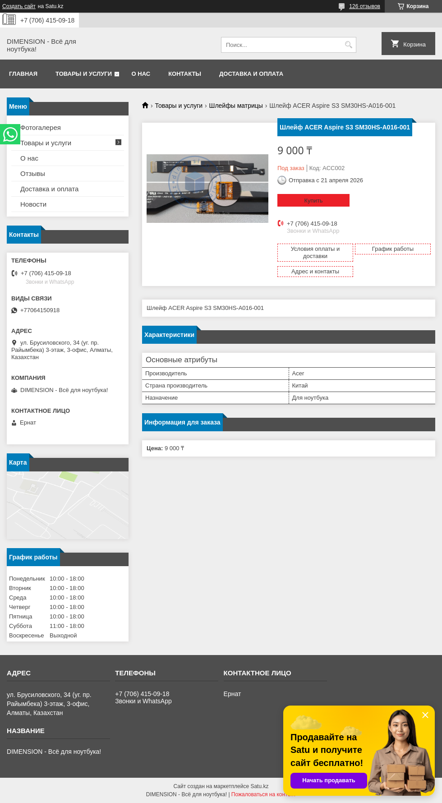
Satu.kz (259, 786)
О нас (141, 73)
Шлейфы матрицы (236, 105)
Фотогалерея (40, 127)
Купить (313, 200)
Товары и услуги (83, 73)
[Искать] (348, 45)
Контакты (184, 73)
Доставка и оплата (251, 73)
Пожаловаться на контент (263, 794)
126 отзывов (364, 6)
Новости (33, 204)
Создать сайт (19, 6)
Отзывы (32, 173)
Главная (23, 73)
